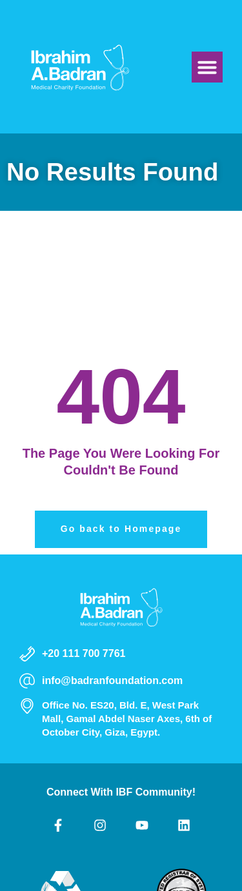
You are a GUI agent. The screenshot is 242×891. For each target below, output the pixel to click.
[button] (207, 67)
